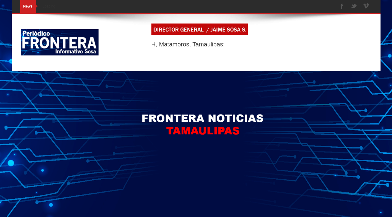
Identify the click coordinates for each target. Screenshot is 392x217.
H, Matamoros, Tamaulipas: (188, 44)
